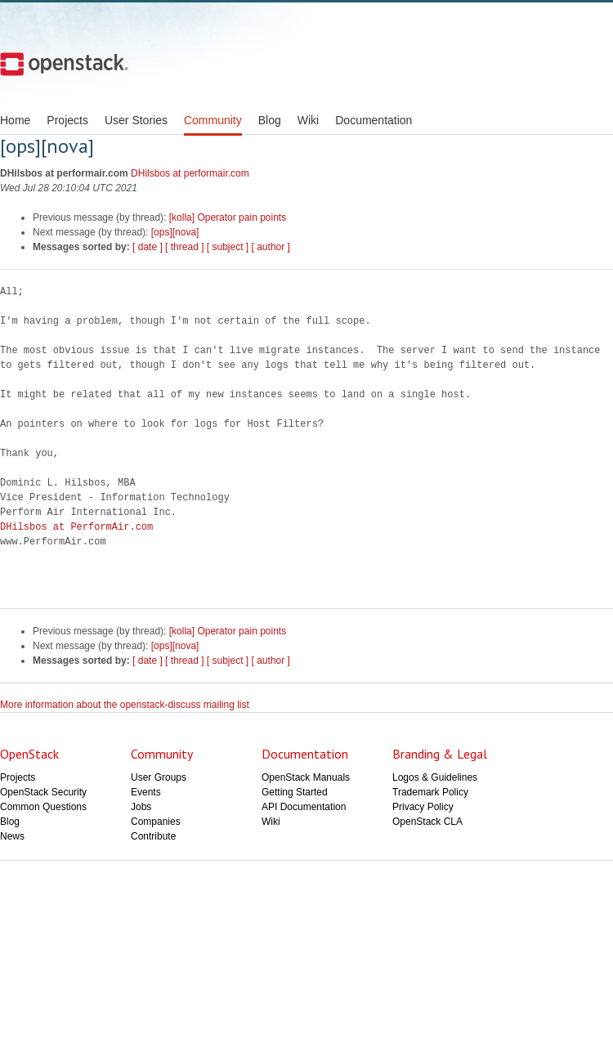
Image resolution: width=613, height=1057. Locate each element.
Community (213, 120)
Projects (67, 120)
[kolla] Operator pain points (227, 217)
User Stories (136, 120)
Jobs (141, 807)
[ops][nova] (175, 232)
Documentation (373, 120)
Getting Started (295, 792)
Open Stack (64, 64)
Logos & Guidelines (434, 777)
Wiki (308, 120)
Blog (269, 120)
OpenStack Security (43, 792)
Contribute (153, 836)
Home (15, 120)
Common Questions (43, 807)
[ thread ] (184, 247)
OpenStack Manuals (306, 777)
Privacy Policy (423, 807)
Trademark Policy (430, 792)
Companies (156, 821)
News (12, 836)
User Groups (158, 777)
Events (146, 792)
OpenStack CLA (427, 821)
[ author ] (271, 247)
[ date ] (147, 247)
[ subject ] (227, 247)
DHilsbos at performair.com (190, 173)
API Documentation (304, 807)
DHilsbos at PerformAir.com (76, 527)
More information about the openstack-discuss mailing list (124, 704)
